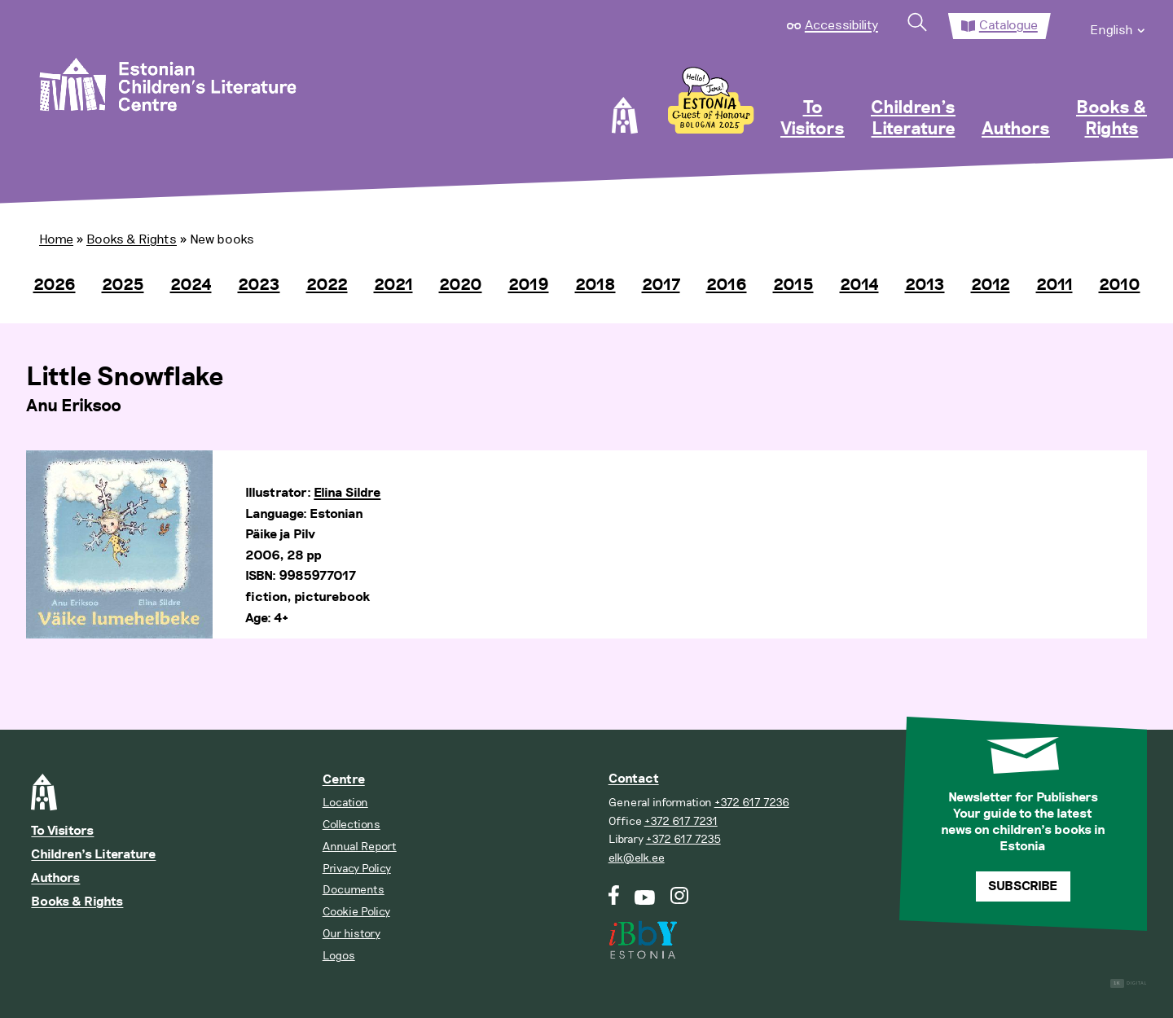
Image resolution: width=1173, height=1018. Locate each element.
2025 (123, 285)
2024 (191, 285)
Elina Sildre (347, 493)
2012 (990, 285)
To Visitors (812, 119)
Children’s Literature (913, 119)
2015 (793, 285)
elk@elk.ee (636, 858)
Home (56, 239)
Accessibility (841, 25)
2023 (259, 285)
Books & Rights (1111, 119)
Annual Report (360, 846)
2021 (393, 285)
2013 (925, 285)
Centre (344, 779)
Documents (353, 890)
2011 (1054, 285)
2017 (661, 285)
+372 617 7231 (681, 821)
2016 (726, 285)
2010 (1119, 285)
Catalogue (1008, 25)
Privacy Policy (357, 868)
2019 (528, 285)
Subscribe (1022, 886)
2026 (54, 285)
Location (345, 803)
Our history (351, 934)
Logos (339, 956)
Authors (1016, 129)
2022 (327, 285)
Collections (351, 825)
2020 (460, 285)
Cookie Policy (356, 912)
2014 (859, 285)
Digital (1128, 983)
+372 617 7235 (683, 839)
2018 (595, 285)
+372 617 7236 (751, 803)
